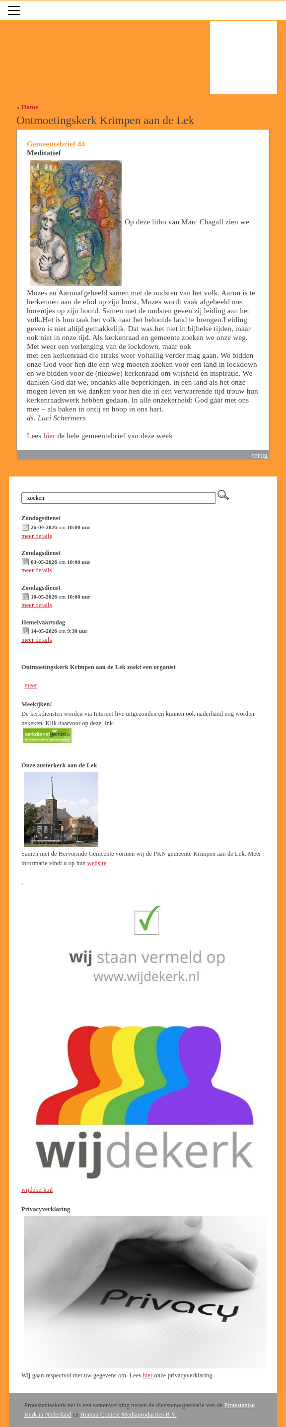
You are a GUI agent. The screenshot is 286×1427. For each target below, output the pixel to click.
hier (49, 435)
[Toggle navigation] (14, 10)
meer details (36, 536)
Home (29, 107)
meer (30, 685)
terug (260, 455)
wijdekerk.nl (37, 1189)
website (97, 863)
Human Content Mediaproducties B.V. (128, 1414)
